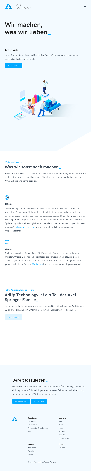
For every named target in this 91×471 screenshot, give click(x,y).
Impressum (32, 421)
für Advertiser (21, 401)
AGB (29, 431)
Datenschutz (32, 425)
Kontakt (62, 435)
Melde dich (37, 264)
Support (31, 444)
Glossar (31, 454)
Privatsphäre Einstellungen (38, 428)
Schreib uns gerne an (25, 227)
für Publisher (39, 401)
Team (61, 421)
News (61, 428)
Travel (61, 425)
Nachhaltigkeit (64, 438)
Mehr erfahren (14, 65)
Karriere (62, 431)
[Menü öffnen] (85, 6)
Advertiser (32, 448)
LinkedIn (62, 448)
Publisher (31, 451)
